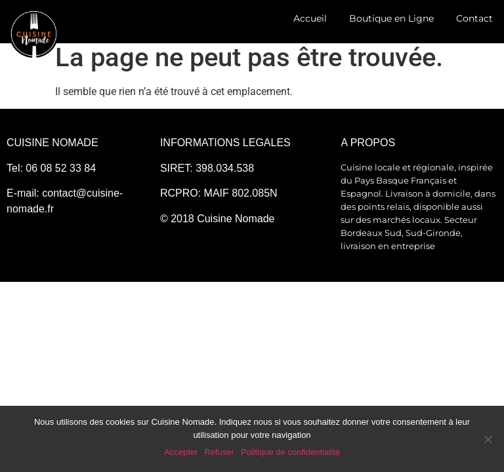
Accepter (181, 452)
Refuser (219, 452)
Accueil (310, 18)
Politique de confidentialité (290, 452)
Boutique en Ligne (391, 18)
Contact (474, 18)
